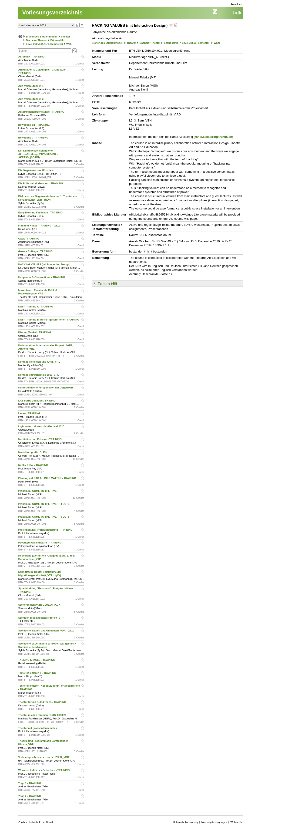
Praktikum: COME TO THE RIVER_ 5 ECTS (44, 516)
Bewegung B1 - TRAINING (34, 124)
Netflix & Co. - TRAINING (33, 465)
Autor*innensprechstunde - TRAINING (41, 111)
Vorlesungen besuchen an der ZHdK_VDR (44, 757)
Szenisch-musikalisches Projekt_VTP (41, 617)
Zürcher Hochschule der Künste (36, 822)
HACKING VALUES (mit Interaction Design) (44, 264)
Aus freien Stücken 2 (31, 99)
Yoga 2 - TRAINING (30, 796)
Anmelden (236, 4)
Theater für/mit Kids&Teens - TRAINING (42, 702)
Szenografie (171, 42)
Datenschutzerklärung (185, 822)
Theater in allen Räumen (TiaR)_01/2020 (42, 715)
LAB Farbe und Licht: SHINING (37, 400)
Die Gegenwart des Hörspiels (36, 170)
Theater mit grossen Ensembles (37, 728)
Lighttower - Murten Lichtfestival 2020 (41, 426)
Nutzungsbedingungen (214, 822)
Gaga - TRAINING (29, 238)
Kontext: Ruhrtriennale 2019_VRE (39, 374)
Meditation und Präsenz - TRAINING (40, 439)
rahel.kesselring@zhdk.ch (213, 136)
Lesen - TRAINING (29, 413)
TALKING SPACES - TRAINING (37, 659)
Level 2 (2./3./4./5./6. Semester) (44, 44)
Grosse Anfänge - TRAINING (35, 251)
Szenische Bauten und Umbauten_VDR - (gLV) (46, 630)
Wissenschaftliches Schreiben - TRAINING (44, 770)
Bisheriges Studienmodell (41, 36)
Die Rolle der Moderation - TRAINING (41, 183)
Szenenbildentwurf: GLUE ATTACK (39, 604)
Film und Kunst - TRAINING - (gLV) (39, 225)
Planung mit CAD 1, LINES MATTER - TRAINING (47, 478)
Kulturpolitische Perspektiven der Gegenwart (46, 387)
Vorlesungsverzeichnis (52, 12)
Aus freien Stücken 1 (31, 85)
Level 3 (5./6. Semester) (196, 42)
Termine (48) (107, 283)
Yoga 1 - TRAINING (30, 783)
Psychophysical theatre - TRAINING (40, 542)
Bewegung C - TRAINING (33, 137)
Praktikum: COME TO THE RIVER (38, 490)
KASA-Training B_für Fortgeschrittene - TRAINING (49, 319)
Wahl (69, 44)
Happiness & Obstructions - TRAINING (42, 277)
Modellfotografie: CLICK (33, 452)
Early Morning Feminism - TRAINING (40, 212)
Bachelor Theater (36, 40)
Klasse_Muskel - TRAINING (35, 332)
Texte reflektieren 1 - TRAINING (37, 672)
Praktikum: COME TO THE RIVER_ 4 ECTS (44, 504)
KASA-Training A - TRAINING (36, 306)
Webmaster (236, 822)
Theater (65, 36)
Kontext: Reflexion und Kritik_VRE (39, 361)
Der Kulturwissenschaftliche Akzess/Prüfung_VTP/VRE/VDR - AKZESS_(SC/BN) (37, 154)
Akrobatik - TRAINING (31, 56)
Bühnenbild (57, 40)
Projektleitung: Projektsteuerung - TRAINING (45, 529)
